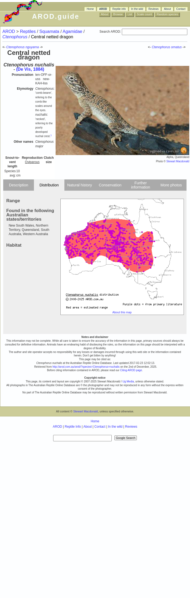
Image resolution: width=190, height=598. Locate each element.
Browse (118, 14)
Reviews (154, 8)
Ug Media (128, 381)
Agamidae (73, 31)
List (129, 14)
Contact (180, 8)
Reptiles (28, 31)
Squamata (49, 31)
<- (150, 47)
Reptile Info (73, 426)
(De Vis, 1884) (30, 69)
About (167, 8)
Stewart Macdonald (177, 161)
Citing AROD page (131, 370)
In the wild (137, 8)
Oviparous (32, 162)
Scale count (144, 14)
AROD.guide (55, 16)
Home (90, 8)
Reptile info (119, 8)
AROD (103, 8)
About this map (122, 312)
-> (184, 47)
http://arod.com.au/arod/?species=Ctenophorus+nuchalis (85, 366)
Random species (167, 14)
